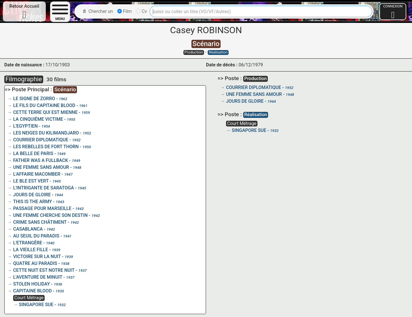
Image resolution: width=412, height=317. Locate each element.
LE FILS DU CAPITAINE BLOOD (44, 105)
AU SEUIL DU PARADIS (36, 236)
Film (124, 11)
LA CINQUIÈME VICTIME (38, 119)
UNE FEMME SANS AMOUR (41, 167)
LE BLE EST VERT (31, 181)
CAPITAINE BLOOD (32, 291)
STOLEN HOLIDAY (31, 284)
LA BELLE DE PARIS (33, 153)
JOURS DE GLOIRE (32, 194)
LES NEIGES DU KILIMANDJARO (46, 133)
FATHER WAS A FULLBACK (40, 160)
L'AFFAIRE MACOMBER (36, 174)
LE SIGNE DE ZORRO (34, 98)
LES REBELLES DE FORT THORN (46, 146)
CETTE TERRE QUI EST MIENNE (45, 112)
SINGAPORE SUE (36, 304)
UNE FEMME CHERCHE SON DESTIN (50, 215)
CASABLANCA (28, 229)
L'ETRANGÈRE (27, 242)
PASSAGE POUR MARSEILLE (42, 208)
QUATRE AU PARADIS (35, 263)
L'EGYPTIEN (25, 126)
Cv (141, 11)
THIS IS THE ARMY (32, 201)
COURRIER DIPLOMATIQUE (40, 139)
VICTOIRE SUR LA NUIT (37, 256)
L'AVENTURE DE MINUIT (37, 277)
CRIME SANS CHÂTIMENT (40, 222)
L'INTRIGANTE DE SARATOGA (43, 188)
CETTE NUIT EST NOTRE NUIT (43, 270)
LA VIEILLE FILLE (30, 249)
